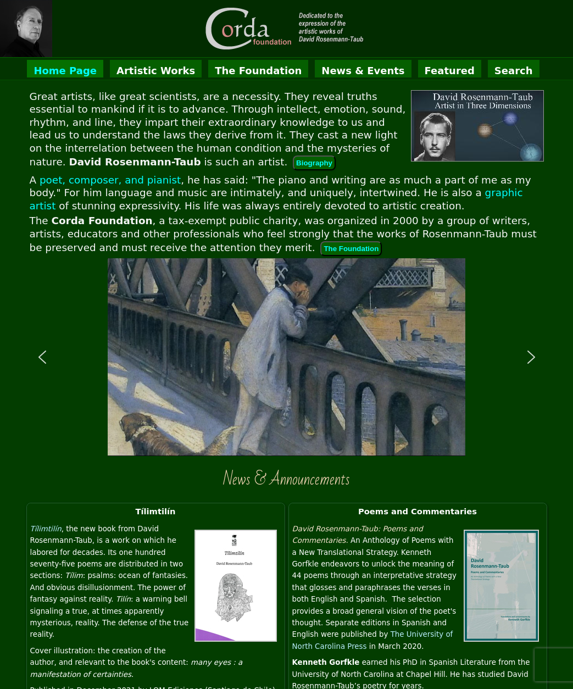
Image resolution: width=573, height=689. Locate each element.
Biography (314, 163)
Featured (450, 70)
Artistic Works (155, 70)
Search (513, 70)
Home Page (65, 70)
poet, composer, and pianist (110, 180)
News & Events (362, 70)
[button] (42, 357)
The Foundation (258, 70)
